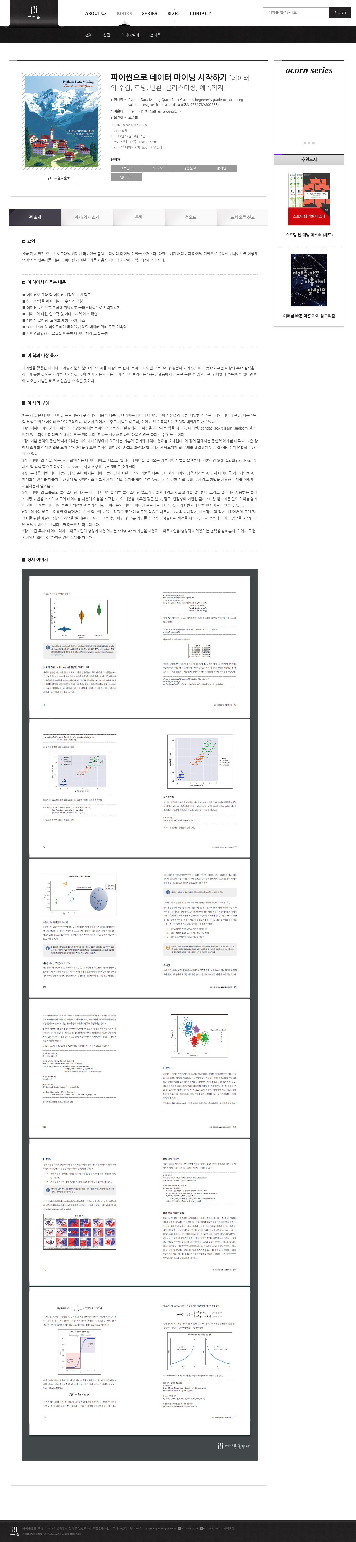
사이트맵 (229, 1528)
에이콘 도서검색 (174, 26)
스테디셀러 (130, 35)
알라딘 (221, 168)
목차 (138, 217)
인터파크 (126, 177)
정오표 (190, 217)
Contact (200, 13)
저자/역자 (86, 217)
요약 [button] (31, 241)
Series (149, 13)
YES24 (158, 168)
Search (340, 12)
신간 (106, 35)
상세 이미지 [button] (37, 560)
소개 (35, 217)
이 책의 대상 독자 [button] (42, 355)
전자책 (155, 35)
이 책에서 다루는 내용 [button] (46, 282)
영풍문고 (190, 168)
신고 (242, 217)
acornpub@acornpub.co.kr (160, 1528)
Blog (173, 13)
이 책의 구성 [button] (38, 403)
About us (96, 13)
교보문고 (126, 168)
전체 (89, 35)
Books (124, 13)
